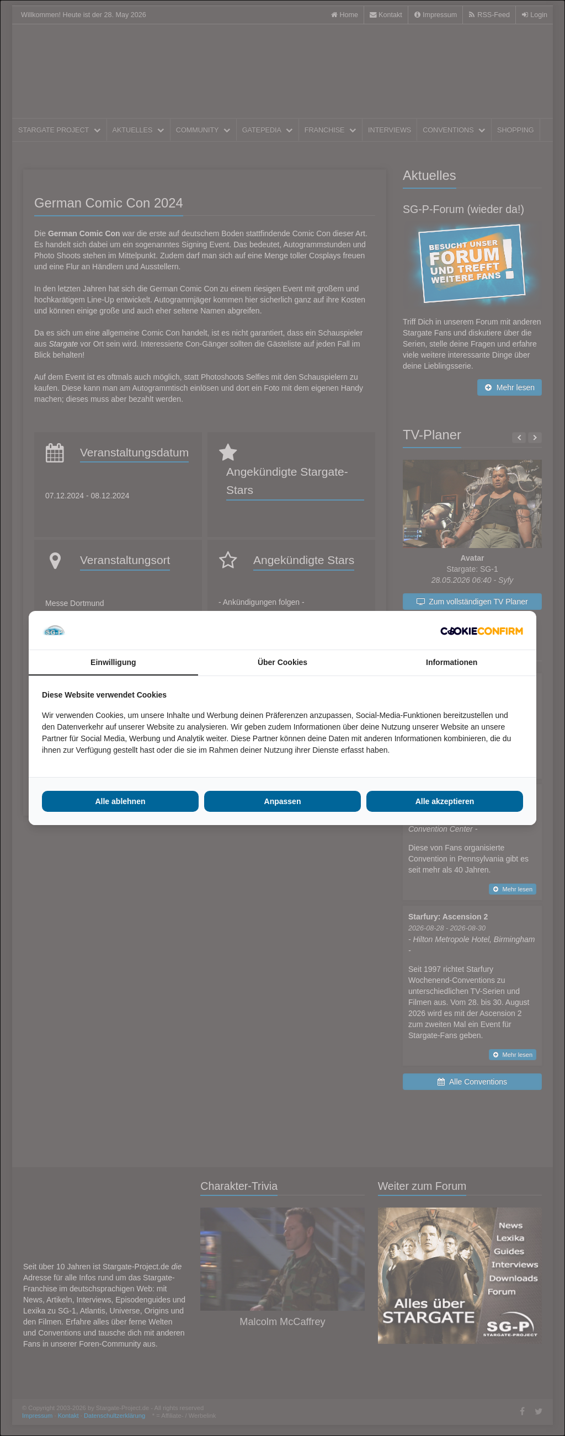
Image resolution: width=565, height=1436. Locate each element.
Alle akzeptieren (445, 801)
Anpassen (282, 801)
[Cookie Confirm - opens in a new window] (481, 630)
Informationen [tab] (451, 662)
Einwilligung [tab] (113, 662)
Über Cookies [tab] (282, 662)
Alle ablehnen (120, 801)
